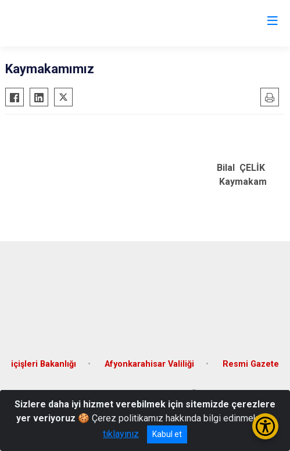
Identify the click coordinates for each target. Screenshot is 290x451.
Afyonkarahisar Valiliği (149, 364)
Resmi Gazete (251, 364)
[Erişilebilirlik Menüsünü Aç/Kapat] (265, 426)
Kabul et (167, 434)
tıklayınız (121, 433)
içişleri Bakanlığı (43, 364)
